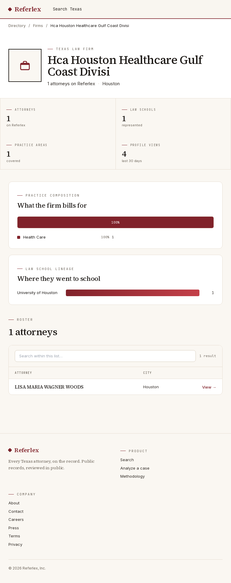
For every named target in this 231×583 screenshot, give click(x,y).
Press (13, 527)
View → (209, 387)
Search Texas (67, 9)
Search (127, 459)
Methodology (132, 476)
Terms (14, 535)
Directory (17, 25)
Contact (15, 511)
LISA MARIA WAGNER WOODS (49, 386)
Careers (16, 519)
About (14, 502)
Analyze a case (134, 468)
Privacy (15, 544)
